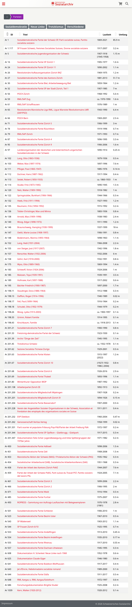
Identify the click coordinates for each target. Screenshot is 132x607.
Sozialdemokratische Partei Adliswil (34, 446)
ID (9, 34)
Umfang (120, 34)
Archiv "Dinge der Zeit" (28, 338)
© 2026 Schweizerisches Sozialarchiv (112, 603)
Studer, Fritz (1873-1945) (28, 184)
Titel (22, 34)
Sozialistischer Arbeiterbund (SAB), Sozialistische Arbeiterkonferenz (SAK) (52, 462)
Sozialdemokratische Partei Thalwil (34, 376)
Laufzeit (104, 34)
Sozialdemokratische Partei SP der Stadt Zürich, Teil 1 (42, 88)
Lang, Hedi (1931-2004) (28, 243)
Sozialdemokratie (16, 26)
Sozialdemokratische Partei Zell (32, 451)
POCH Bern (22, 118)
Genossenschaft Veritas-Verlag (32, 422)
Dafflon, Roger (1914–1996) (30, 296)
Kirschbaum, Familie (27, 322)
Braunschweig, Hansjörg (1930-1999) (35, 227)
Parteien (17, 16)
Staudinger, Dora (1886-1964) (31, 290)
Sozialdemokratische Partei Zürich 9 (34, 144)
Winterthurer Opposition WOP (31, 381)
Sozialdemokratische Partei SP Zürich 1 (36, 62)
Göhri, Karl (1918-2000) (28, 259)
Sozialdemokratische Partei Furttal (33, 497)
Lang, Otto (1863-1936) (28, 158)
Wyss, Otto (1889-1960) (28, 264)
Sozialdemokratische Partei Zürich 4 (34, 139)
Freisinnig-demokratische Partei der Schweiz (38, 333)
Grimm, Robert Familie (28, 317)
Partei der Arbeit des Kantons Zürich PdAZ (37, 467)
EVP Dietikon (23, 416)
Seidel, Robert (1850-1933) (30, 179)
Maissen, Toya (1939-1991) (30, 275)
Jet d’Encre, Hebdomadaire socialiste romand (38, 569)
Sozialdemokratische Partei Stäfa (33, 574)
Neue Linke (38, 26)
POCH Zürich (23, 93)
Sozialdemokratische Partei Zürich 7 (34, 328)
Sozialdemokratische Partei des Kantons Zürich (40, 78)
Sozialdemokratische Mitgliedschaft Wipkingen (39, 392)
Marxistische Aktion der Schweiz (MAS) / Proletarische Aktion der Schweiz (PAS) (55, 457)
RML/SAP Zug (23, 99)
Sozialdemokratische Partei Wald (33, 491)
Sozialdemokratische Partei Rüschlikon (35, 128)
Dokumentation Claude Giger (31, 558)
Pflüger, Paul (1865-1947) (29, 169)
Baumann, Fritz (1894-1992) (30, 206)
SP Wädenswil (24, 521)
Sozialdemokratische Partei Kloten (33, 354)
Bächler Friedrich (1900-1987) (31, 285)
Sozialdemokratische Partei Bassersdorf (36, 403)
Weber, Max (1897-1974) (28, 163)
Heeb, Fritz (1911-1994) (28, 200)
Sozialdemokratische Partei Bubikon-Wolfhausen (40, 563)
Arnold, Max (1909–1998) (29, 216)
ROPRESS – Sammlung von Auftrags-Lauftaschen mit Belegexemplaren (51, 502)
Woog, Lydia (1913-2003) (29, 312)
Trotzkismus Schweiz (27, 343)
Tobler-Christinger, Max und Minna (34, 211)
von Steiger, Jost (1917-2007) (30, 248)
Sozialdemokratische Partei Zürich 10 (35, 362)
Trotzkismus (55, 26)
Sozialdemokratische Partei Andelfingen (36, 532)
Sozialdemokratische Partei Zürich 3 (34, 481)
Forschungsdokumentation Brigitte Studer (37, 585)
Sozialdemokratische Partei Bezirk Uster (36, 516)
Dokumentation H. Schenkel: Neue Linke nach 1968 (42, 553)
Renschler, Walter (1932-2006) (31, 253)
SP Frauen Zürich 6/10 (27, 526)
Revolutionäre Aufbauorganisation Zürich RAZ (39, 72)
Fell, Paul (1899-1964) (27, 301)
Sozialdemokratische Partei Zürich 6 (34, 371)
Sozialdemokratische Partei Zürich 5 (34, 123)
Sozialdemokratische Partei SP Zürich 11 (36, 67)
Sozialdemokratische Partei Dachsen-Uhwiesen (40, 548)
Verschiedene (75, 26)
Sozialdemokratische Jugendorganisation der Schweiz (43, 53)
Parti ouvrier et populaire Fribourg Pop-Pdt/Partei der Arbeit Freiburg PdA (52, 427)
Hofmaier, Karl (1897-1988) (30, 280)
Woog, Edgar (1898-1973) (29, 222)
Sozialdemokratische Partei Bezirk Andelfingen (39, 537)
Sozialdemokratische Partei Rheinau (34, 542)
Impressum (7, 603)
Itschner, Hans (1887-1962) (30, 174)
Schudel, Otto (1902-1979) (29, 306)
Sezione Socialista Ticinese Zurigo (33, 349)
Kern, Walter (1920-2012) (29, 590)
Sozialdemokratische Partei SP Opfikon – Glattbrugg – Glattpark (48, 432)
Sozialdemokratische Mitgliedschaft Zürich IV (39, 397)
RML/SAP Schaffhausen (28, 104)
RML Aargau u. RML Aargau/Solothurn (35, 579)
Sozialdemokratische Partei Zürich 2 (34, 486)
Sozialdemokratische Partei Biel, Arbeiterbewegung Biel (44, 83)
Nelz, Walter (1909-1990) (29, 190)
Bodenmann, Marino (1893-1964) (33, 237)
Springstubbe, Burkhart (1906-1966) (34, 195)
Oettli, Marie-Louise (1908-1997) (32, 232)
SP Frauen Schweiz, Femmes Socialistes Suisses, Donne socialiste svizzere (52, 48)
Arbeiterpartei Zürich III (28, 387)
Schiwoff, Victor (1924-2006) (30, 269)
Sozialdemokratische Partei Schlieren (35, 510)
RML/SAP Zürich (25, 134)
